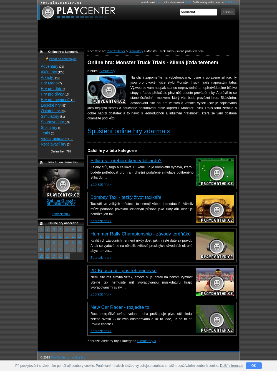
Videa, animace (57, 138)
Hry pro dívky (55, 94)
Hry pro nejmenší (58, 99)
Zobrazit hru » (100, 184)
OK (253, 366)
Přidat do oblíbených (61, 59)
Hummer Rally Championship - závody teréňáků (140, 234)
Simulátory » (146, 341)
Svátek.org (231, 2)
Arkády (50, 77)
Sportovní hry (55, 122)
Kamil (159, 2)
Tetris (47, 133)
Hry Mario (51, 83)
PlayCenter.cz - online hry (68, 357)
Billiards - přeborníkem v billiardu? (126, 160)
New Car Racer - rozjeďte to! (120, 307)
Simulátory (107, 71)
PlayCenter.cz (77, 12)
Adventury (52, 66)
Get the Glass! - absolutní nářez (60, 202)
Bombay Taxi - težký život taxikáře (126, 197)
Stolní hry (51, 127)
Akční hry (52, 72)
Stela (188, 2)
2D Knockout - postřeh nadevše (123, 270)
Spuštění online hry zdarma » (128, 131)
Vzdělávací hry (55, 144)
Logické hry (53, 105)
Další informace (231, 366)
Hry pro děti (53, 88)
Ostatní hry (53, 111)
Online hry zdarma (59, 2)
